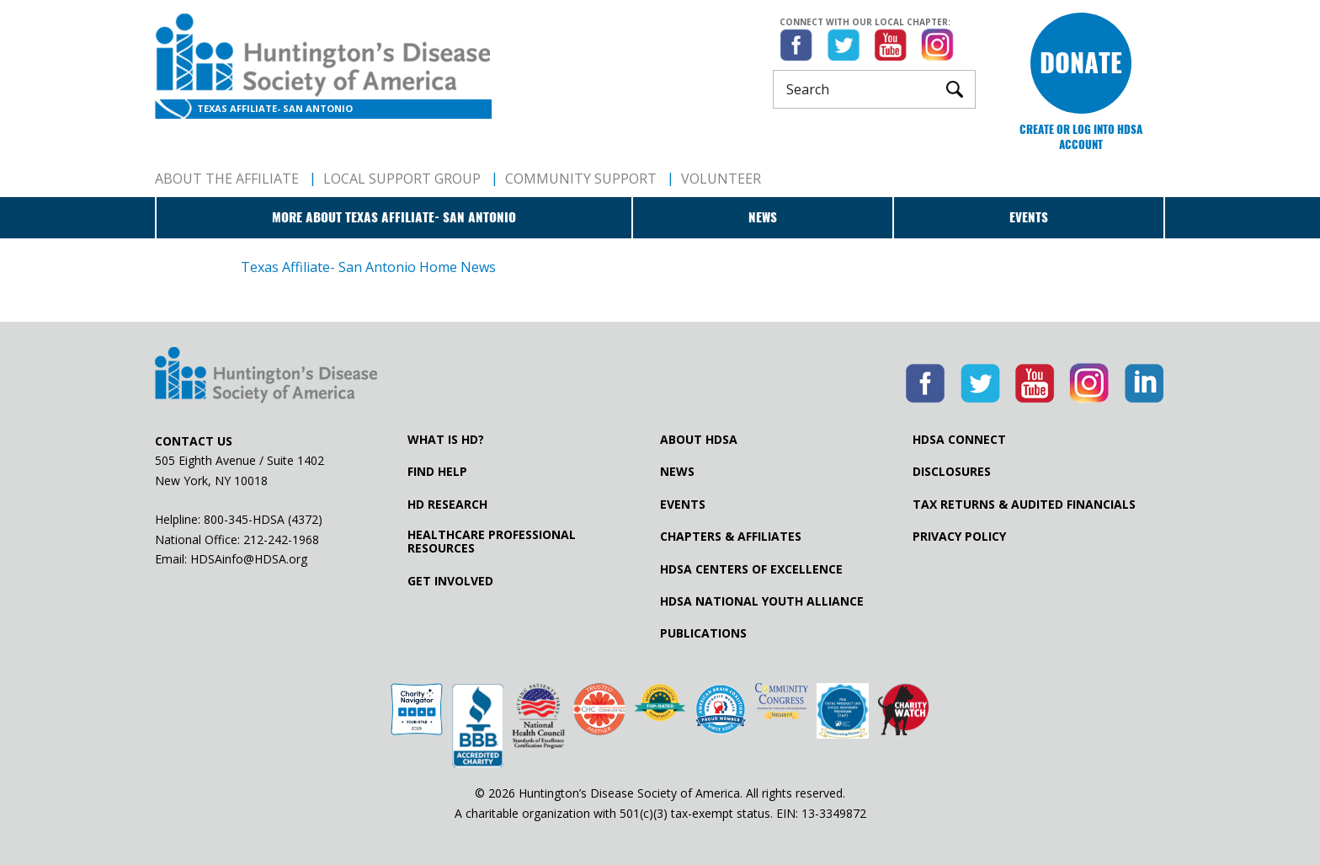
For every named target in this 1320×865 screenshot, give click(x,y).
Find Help (437, 471)
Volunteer (721, 178)
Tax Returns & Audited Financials (1024, 504)
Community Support (581, 178)
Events (1028, 217)
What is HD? (445, 439)
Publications (703, 633)
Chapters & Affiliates (730, 536)
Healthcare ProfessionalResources (491, 541)
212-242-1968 (281, 539)
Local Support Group (402, 178)
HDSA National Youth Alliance (762, 601)
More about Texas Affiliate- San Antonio (394, 217)
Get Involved (450, 581)
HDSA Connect (959, 439)
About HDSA (698, 439)
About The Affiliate (227, 178)
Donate (1081, 62)
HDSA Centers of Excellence (751, 569)
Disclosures (952, 471)
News (762, 217)
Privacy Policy (959, 536)
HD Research (447, 504)
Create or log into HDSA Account (1080, 137)
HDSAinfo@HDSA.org (248, 559)
